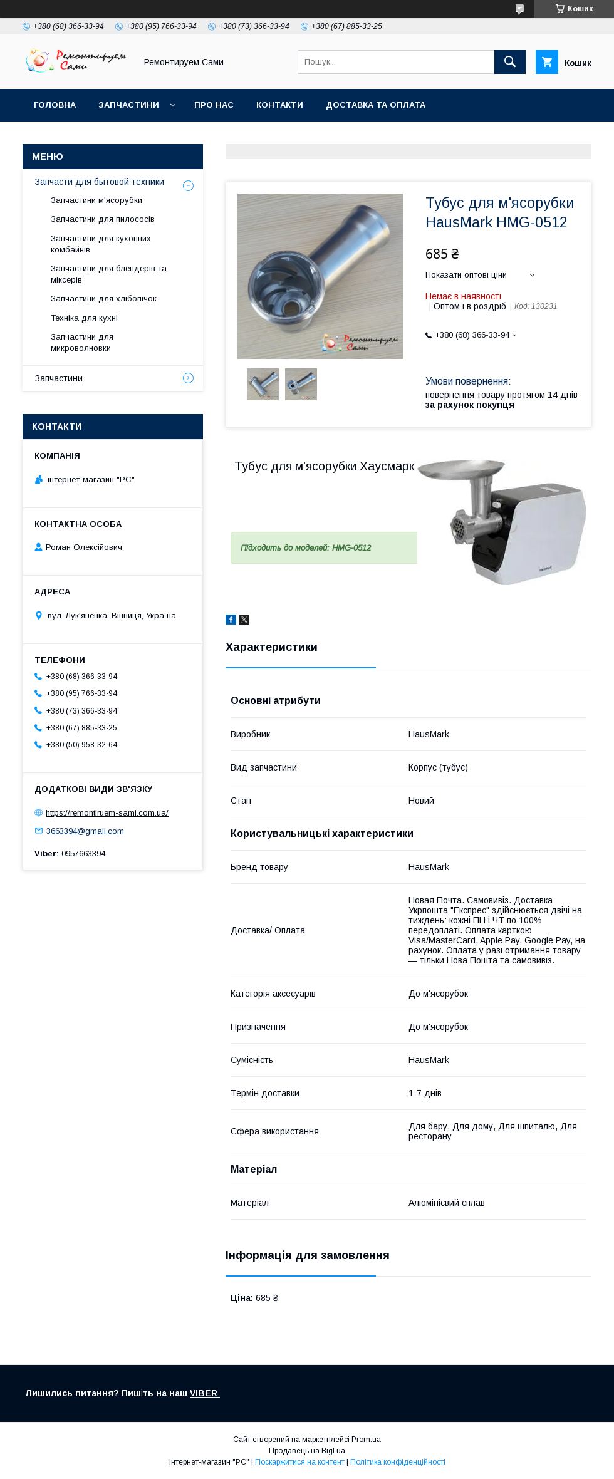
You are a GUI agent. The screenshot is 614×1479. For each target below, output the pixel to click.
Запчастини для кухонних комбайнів (101, 244)
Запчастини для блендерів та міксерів (109, 274)
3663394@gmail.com (85, 830)
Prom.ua (366, 1439)
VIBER (205, 1393)
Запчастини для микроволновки (82, 342)
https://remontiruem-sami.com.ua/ (107, 812)
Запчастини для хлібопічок (104, 298)
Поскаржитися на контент (300, 1462)
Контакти (279, 105)
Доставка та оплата (375, 105)
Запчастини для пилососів (103, 219)
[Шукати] (510, 62)
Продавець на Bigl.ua (307, 1450)
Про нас (214, 105)
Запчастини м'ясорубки (96, 200)
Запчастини (128, 105)
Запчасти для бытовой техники (99, 182)
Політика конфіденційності (397, 1462)
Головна (55, 105)
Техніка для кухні (84, 318)
